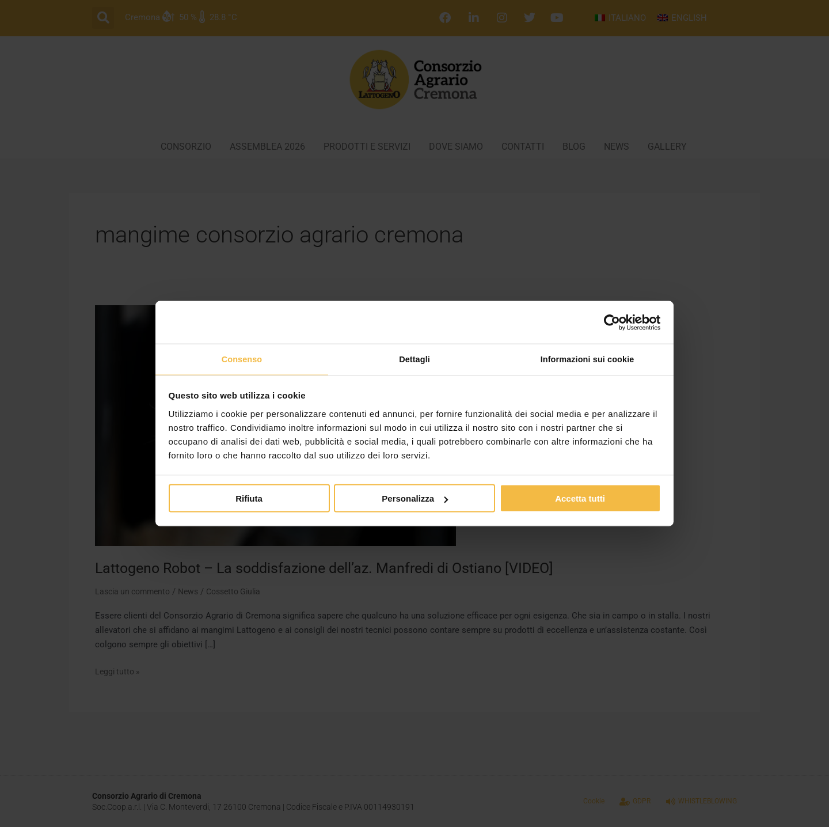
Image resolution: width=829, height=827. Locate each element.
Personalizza (415, 499)
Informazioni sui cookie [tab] (587, 359)
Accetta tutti (580, 499)
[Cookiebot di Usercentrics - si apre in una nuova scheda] (610, 321)
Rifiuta (249, 499)
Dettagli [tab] (414, 359)
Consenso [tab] (241, 359)
